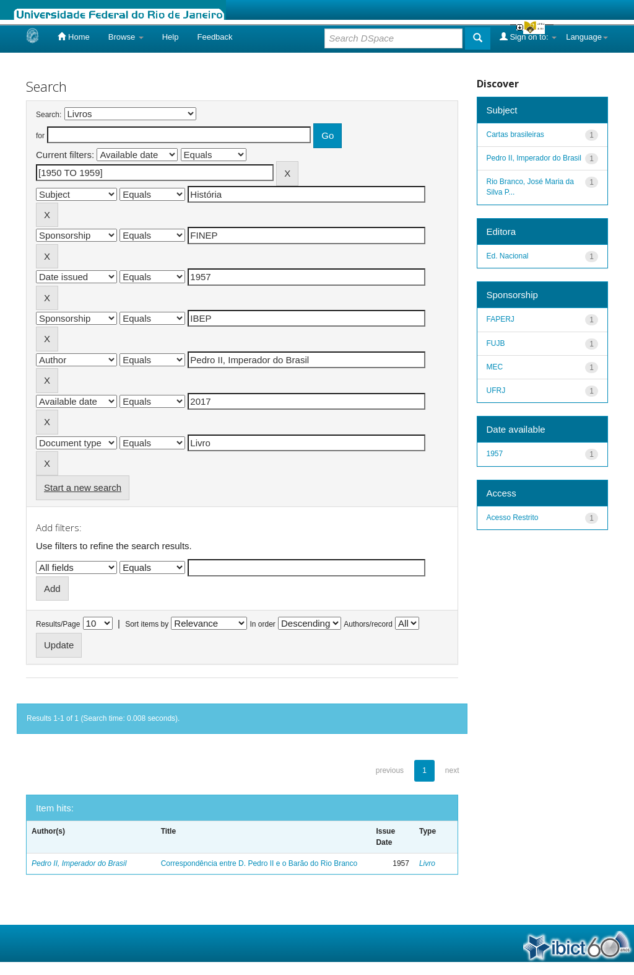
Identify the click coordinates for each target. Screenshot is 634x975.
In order (263, 624)
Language (587, 37)
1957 (495, 453)
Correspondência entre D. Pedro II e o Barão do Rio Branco (259, 863)
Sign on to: (528, 37)
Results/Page (58, 624)
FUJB (496, 343)
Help (170, 37)
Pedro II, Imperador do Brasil (79, 863)
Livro (427, 863)
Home (73, 37)
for (40, 135)
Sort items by (146, 624)
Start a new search (82, 487)
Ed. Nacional (508, 256)
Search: (48, 114)
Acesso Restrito (513, 517)
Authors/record (368, 624)
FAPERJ (501, 319)
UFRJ (496, 390)
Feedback (214, 37)
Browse (126, 37)
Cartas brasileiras (515, 134)
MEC (495, 367)
